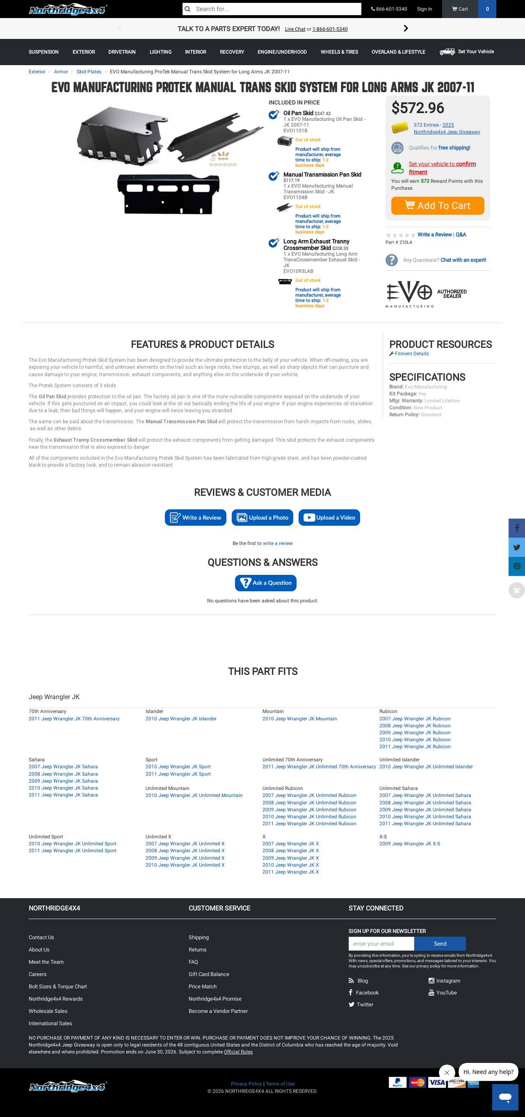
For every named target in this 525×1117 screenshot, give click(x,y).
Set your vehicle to (442, 167)
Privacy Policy (246, 1083)
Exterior (37, 72)
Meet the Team (46, 961)
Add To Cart (437, 205)
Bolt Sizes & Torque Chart (58, 986)
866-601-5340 (389, 9)
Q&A (461, 234)
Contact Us (41, 937)
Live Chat (295, 29)
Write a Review (435, 234)
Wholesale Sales (48, 1011)
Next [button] (406, 28)
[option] (262, 28)
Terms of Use (280, 1083)
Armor (61, 72)
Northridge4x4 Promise (215, 998)
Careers (38, 974)
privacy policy (428, 965)
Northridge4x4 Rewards (56, 998)
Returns (198, 949)
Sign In (424, 9)
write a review (278, 543)
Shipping (199, 937)
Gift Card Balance (209, 974)
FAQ (193, 961)
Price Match (203, 986)
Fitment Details (412, 353)
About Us (39, 949)
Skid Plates (89, 72)
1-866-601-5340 (330, 29)
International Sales (50, 1023)
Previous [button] (119, 28)
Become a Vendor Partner (218, 1011)
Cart (474, 9)
